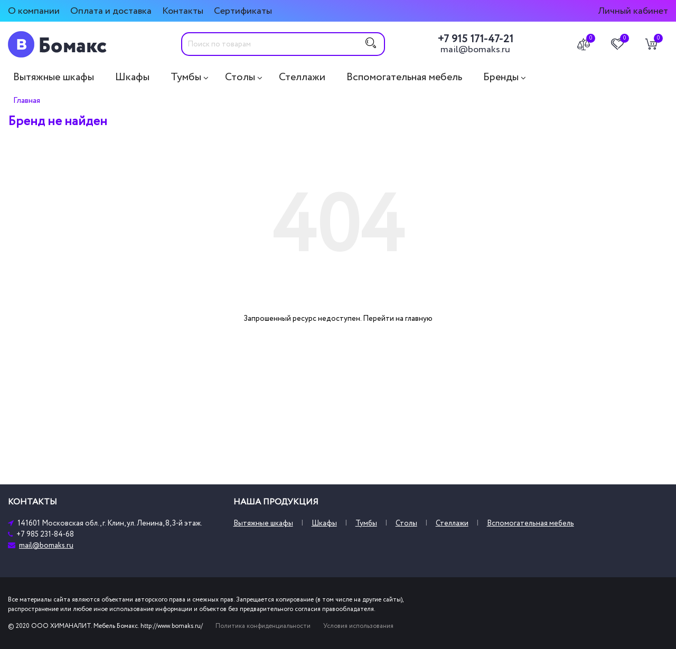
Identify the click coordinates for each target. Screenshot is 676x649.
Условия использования (358, 626)
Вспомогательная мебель (404, 77)
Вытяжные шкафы (53, 77)
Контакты (182, 10)
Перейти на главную (398, 318)
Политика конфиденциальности (263, 626)
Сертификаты (243, 10)
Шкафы (132, 77)
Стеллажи (302, 77)
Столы (240, 77)
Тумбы (186, 77)
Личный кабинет (633, 10)
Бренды (501, 77)
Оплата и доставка (111, 10)
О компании (34, 10)
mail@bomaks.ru (475, 49)
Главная (26, 100)
